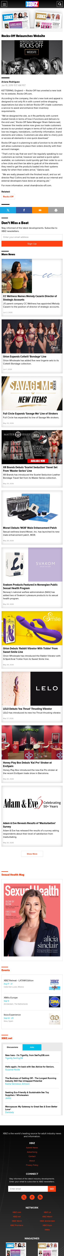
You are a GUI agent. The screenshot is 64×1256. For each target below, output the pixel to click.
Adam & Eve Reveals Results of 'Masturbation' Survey (29, 825)
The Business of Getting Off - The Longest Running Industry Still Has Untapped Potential (30, 1079)
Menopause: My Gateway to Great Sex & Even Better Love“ (31, 1108)
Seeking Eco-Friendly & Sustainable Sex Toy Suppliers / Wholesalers (27, 1094)
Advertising (32, 1151)
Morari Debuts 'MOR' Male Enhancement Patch (30, 528)
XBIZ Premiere (16, 1225)
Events (5, 970)
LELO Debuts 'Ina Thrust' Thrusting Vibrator (27, 709)
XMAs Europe (11, 997)
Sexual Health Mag (12, 874)
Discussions (12, 1047)
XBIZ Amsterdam (47, 1220)
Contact (32, 1156)
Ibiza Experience (12, 1014)
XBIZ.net (6, 1038)
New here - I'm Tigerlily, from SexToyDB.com (27, 1055)
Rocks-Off (8, 196)
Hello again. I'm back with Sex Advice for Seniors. (29, 1066)
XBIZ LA (47, 1212)
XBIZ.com (17, 1212)
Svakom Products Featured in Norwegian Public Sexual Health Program (30, 586)
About (32, 1160)
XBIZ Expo (47, 1225)
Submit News (32, 1147)
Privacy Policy (32, 1165)
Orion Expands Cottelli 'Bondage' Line (24, 356)
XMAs (47, 1229)
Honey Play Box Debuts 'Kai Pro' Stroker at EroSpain (27, 764)
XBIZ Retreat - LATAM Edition (19, 980)
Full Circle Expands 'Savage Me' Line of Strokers (30, 413)
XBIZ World (17, 1220)
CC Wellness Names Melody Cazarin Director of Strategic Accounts (30, 298)
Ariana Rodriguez (10, 81)
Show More (32, 853)
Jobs (32, 1047)
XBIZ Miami (47, 1216)
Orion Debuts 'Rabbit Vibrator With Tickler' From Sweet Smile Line (30, 650)
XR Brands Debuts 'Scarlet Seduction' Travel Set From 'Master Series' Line (30, 469)
